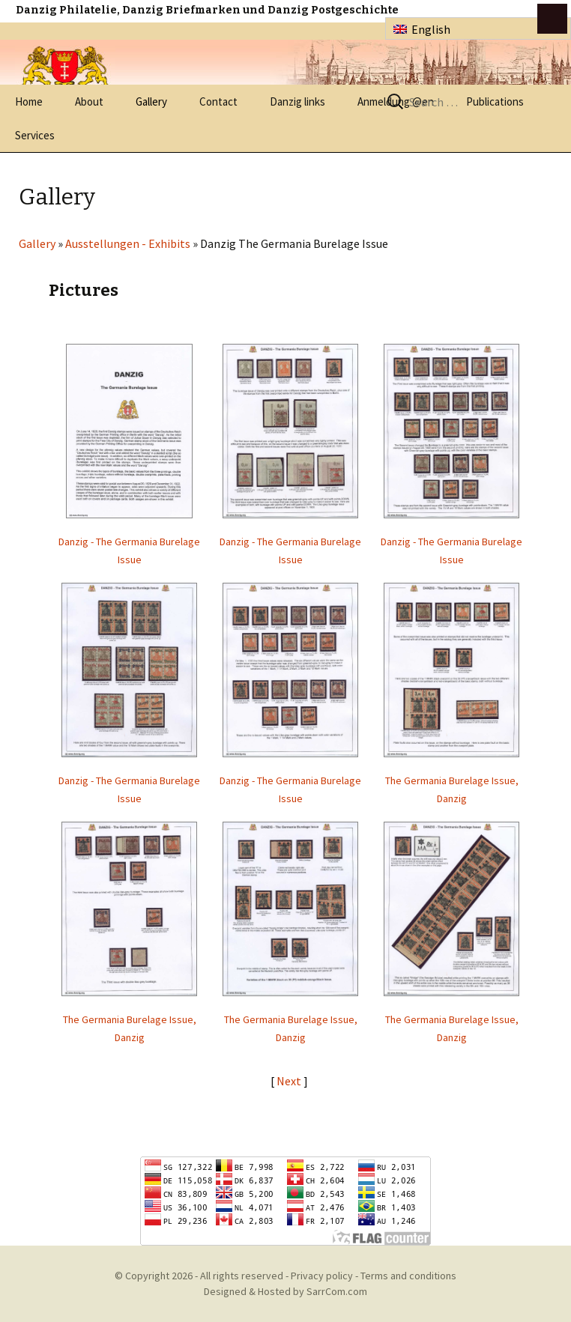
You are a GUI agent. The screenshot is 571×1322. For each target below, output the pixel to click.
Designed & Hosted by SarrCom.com (285, 1291)
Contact (218, 101)
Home (29, 101)
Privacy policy (322, 1275)
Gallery (151, 101)
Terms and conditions (408, 1275)
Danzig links (297, 101)
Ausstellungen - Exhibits (127, 243)
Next (290, 1080)
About (89, 101)
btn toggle (552, 19)
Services (35, 135)
